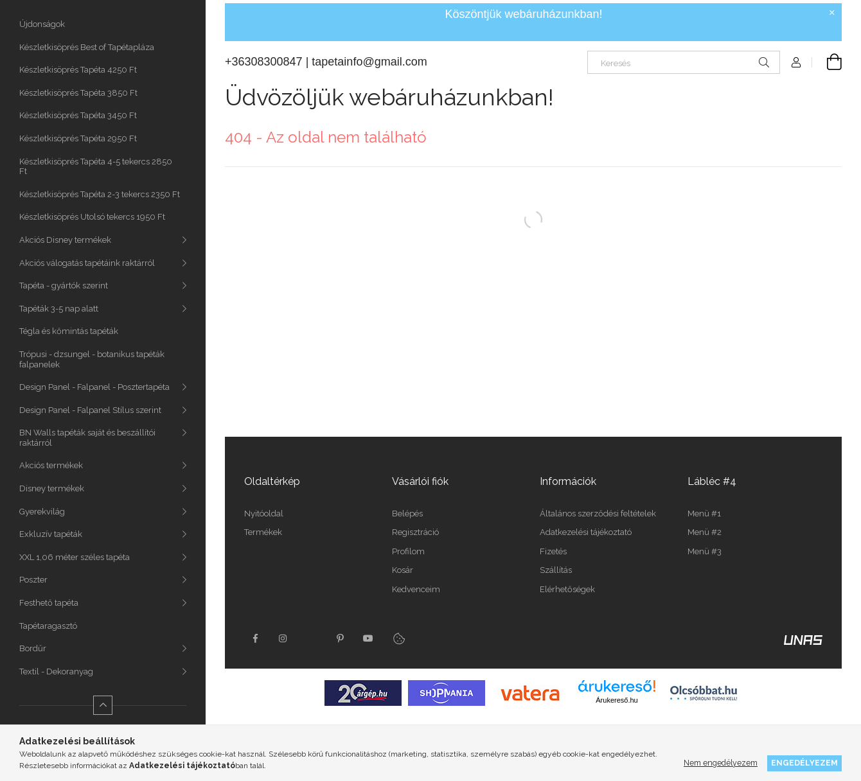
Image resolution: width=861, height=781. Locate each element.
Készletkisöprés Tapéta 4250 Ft (78, 70)
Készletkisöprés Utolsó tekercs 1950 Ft (92, 217)
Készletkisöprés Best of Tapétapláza (86, 47)
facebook (255, 638)
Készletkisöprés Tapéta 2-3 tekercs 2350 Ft (99, 194)
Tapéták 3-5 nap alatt (58, 308)
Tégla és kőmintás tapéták (68, 331)
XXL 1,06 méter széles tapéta (74, 557)
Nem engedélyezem (721, 763)
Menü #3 (705, 551)
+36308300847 (264, 61)
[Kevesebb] (102, 705)
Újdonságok (42, 24)
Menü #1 (704, 513)
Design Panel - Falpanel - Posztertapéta (94, 387)
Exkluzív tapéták (50, 534)
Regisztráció (415, 532)
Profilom (408, 551)
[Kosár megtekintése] (827, 62)
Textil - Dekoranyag (56, 671)
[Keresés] (683, 62)
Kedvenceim (416, 589)
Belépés (407, 513)
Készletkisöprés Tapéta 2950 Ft (78, 138)
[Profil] (796, 62)
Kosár (402, 570)
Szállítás (556, 570)
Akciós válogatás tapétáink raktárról (87, 263)
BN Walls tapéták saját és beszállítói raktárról (87, 438)
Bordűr (32, 648)
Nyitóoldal (263, 513)
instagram (283, 638)
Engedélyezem (804, 763)
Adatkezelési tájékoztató (586, 532)
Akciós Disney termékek (65, 240)
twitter (312, 638)
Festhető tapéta (48, 603)
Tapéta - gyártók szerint (63, 285)
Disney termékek (51, 488)
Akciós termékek (51, 465)
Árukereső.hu (616, 700)
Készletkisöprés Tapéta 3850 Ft (78, 93)
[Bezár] (832, 12)
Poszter (33, 579)
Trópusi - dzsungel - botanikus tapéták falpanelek (91, 359)
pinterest (340, 638)
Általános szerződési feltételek (598, 513)
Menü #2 (705, 532)
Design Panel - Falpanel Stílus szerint (90, 410)
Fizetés (553, 551)
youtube (368, 638)
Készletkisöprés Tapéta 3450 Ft (78, 115)
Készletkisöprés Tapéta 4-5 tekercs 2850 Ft (95, 167)
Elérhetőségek (567, 589)
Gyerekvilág (42, 511)
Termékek (263, 532)
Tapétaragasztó (48, 626)
